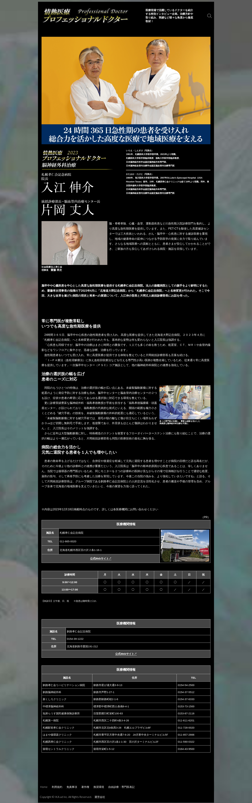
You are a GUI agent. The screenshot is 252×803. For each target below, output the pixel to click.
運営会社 (100, 797)
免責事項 (72, 787)
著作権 (85, 787)
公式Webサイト (100, 558)
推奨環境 (98, 787)
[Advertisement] (126, 773)
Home (44, 787)
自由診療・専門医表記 (121, 787)
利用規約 (57, 787)
